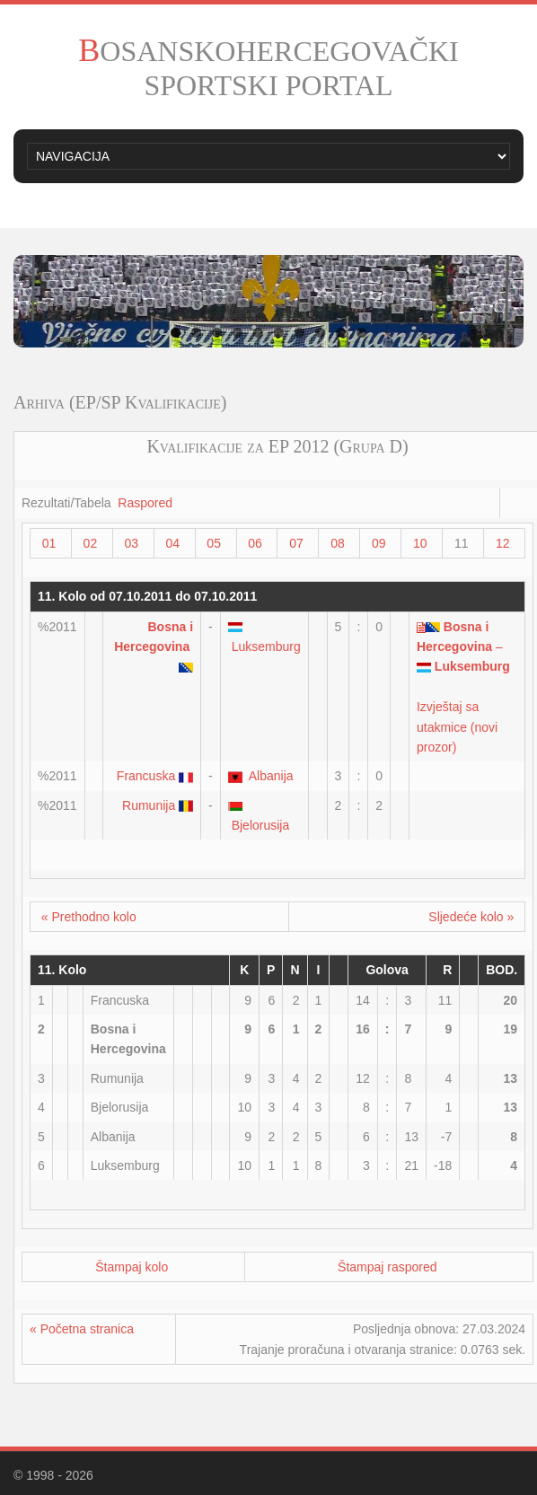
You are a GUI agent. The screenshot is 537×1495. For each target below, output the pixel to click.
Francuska (146, 776)
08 (337, 543)
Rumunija (148, 805)
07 (296, 543)
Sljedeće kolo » (471, 917)
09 (379, 543)
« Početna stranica (82, 1329)
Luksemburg (266, 646)
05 (214, 543)
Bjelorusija (261, 825)
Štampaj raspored (387, 1267)
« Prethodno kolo (88, 917)
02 (91, 543)
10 (361, 333)
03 (132, 543)
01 (49, 543)
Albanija (271, 776)
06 (255, 543)
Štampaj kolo (131, 1267)
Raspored (145, 503)
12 (503, 543)
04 (172, 543)
